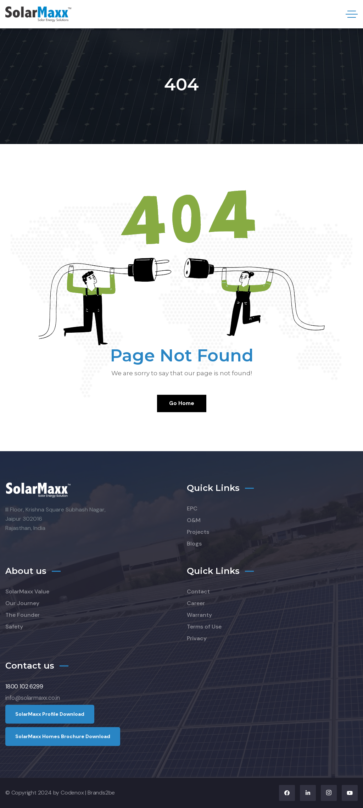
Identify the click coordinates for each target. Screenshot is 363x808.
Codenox (72, 792)
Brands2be (101, 792)
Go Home (181, 403)
